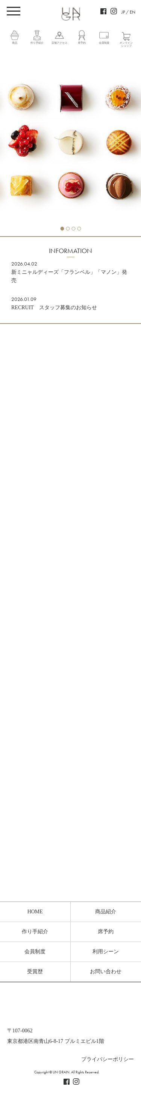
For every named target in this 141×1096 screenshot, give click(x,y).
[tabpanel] (70, 143)
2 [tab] (68, 228)
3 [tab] (73, 228)
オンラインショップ (126, 44)
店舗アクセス (59, 42)
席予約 (82, 42)
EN (132, 12)
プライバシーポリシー (107, 1059)
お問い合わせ (105, 971)
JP (123, 12)
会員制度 (104, 42)
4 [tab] (79, 228)
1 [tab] (62, 228)
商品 (14, 42)
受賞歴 (35, 971)
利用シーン (105, 951)
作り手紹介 (37, 42)
